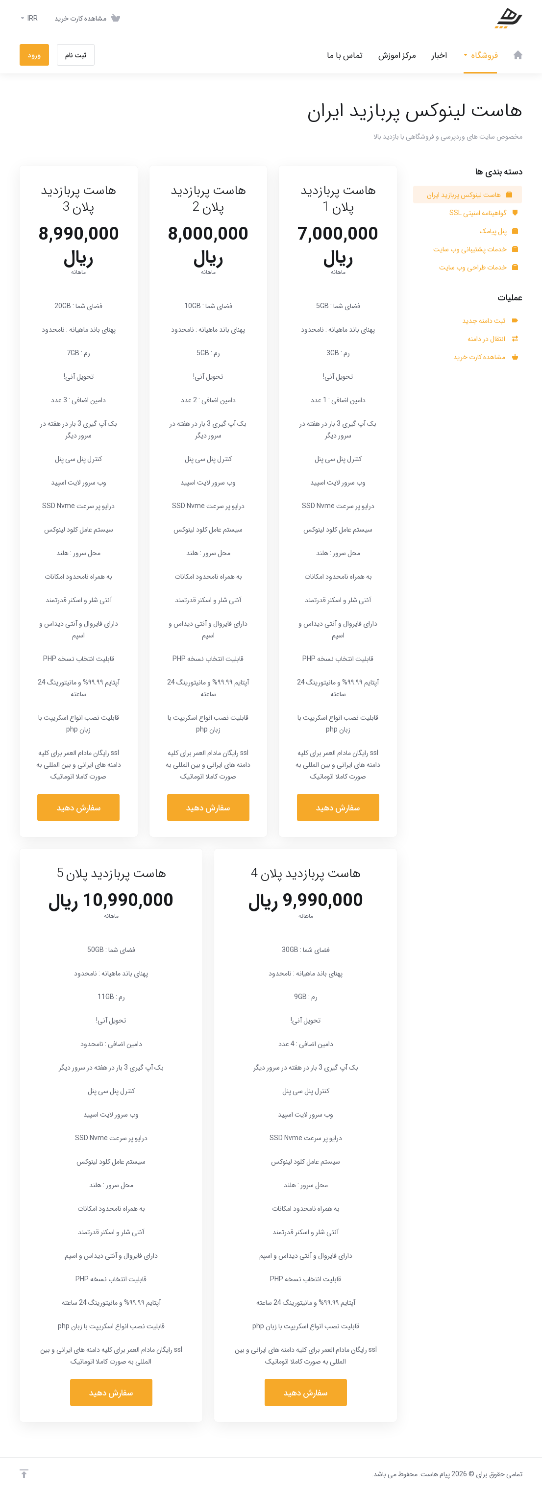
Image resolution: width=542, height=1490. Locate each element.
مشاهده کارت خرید (485, 357)
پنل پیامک (499, 231)
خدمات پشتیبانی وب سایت (475, 249)
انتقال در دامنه (493, 338)
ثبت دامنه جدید (490, 320)
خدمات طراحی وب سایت (478, 267)
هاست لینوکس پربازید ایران (469, 194)
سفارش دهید (338, 807)
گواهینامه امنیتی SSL (483, 213)
